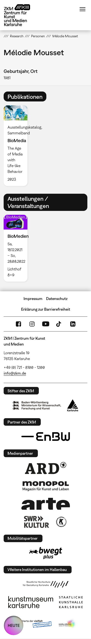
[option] (17, 145)
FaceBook (18, 324)
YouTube (45, 324)
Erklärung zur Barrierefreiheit (45, 309)
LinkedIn (73, 324)
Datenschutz (56, 298)
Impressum (33, 298)
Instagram (32, 324)
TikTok (59, 324)
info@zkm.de (15, 373)
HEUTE (14, 625)
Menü (82, 9)
